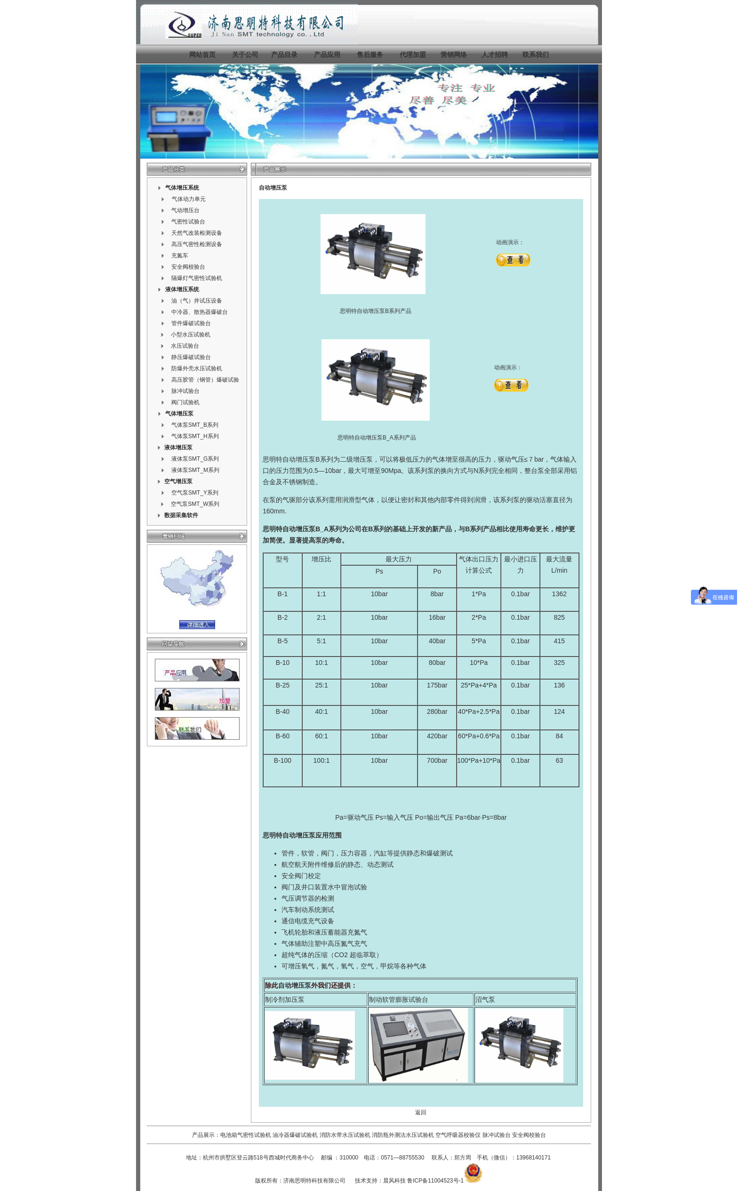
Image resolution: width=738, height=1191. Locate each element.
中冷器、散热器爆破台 (199, 312)
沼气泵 (485, 999)
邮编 (326, 1157)
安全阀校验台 (188, 267)
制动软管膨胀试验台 (398, 999)
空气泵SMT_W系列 (195, 504)
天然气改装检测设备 (196, 233)
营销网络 (454, 54)
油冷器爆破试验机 (295, 1135)
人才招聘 (494, 54)
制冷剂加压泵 (285, 999)
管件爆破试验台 (191, 323)
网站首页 (202, 54)
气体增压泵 (179, 413)
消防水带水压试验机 (345, 1135)
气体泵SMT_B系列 (194, 425)
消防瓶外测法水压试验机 (403, 1135)
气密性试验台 (188, 221)
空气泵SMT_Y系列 (194, 492)
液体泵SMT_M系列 (195, 470)
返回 (420, 1112)
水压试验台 (185, 346)
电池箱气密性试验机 (245, 1135)
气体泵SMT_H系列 (195, 436)
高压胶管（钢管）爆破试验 (205, 379)
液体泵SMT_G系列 (195, 459)
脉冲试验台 (185, 391)
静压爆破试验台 (191, 357)
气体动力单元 (189, 199)
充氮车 (179, 255)
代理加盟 (413, 54)
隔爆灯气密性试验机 (196, 278)
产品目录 (284, 54)
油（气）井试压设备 (196, 300)
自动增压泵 (298, 529)
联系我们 (535, 54)
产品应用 (327, 54)
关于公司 (245, 54)
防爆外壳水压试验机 (196, 368)
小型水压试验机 (190, 334)
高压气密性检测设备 (196, 244)
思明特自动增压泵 (289, 459)
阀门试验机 (185, 402)
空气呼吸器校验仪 (458, 1135)
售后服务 (370, 54)
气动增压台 (185, 210)
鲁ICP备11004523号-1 (435, 1180)
